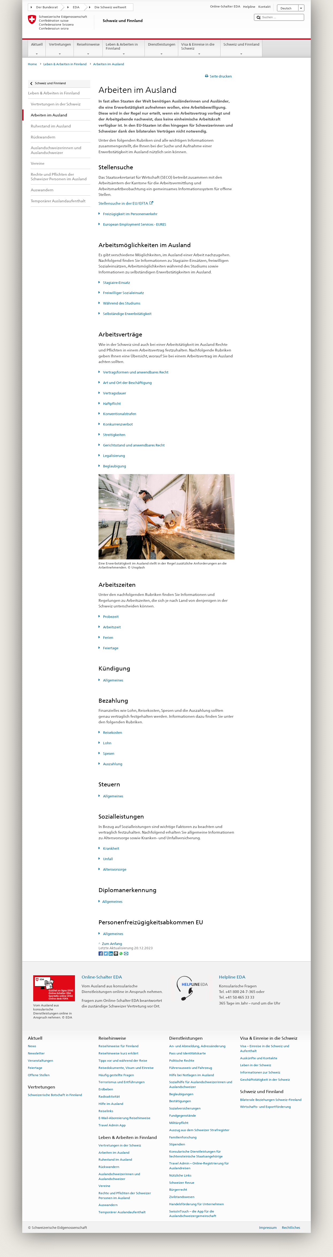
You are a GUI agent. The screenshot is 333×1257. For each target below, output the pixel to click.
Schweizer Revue (181, 1182)
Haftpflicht (111, 404)
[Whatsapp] (121, 953)
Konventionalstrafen (119, 414)
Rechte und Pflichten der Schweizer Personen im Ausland (125, 1195)
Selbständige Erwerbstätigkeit (127, 314)
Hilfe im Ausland (111, 1104)
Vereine (104, 1186)
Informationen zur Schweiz (260, 1072)
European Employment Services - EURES (134, 224)
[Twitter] (106, 953)
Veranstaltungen (40, 1060)
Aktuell (37, 49)
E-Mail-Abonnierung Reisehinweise (124, 1118)
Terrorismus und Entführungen (122, 1082)
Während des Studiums (121, 303)
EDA (76, 7)
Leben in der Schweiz (255, 1065)
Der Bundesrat (47, 7)
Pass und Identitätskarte (187, 1053)
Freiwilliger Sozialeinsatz (123, 293)
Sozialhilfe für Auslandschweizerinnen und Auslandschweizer (200, 1084)
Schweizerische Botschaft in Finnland (55, 1095)
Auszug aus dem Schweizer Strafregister (199, 1130)
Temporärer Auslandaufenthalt (122, 1212)
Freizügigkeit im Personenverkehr (129, 214)
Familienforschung (182, 1137)
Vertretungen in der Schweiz (120, 1145)
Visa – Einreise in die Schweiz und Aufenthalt (264, 1048)
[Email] (126, 953)
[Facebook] (101, 953)
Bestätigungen (180, 1101)
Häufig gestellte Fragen (116, 1075)
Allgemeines (112, 680)
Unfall (107, 859)
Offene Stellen (39, 1075)
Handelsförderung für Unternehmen (196, 1204)
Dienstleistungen (161, 49)
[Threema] (116, 953)
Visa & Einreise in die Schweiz (199, 49)
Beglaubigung (114, 466)
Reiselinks (106, 1111)
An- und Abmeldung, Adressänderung (197, 1046)
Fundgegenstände (182, 1115)
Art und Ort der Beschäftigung (127, 383)
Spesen (108, 754)
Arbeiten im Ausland (114, 1152)
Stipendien (177, 1144)
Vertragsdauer (114, 393)
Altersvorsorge (114, 869)
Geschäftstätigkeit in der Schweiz (265, 1080)
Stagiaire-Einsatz (116, 283)
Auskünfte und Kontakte (258, 1058)
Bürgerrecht (178, 1190)
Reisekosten (112, 733)
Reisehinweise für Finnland (118, 1046)
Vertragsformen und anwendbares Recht (135, 372)
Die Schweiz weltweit (110, 7)
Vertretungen (60, 49)
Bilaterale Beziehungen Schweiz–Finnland (270, 1099)
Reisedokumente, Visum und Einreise (126, 1068)
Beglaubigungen (181, 1094)
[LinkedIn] (111, 953)
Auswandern (108, 1205)
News (32, 1046)
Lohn (106, 743)
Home (32, 64)
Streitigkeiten (113, 435)
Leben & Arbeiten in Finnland (124, 49)
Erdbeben (106, 1089)
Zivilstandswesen (181, 1197)
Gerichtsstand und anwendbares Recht (133, 445)
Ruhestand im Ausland (115, 1159)
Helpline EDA (232, 977)
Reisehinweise (88, 49)
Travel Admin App (112, 1125)
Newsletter (36, 1053)
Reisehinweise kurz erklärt (118, 1053)
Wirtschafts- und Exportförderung (265, 1107)
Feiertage (110, 648)
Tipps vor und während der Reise (123, 1060)
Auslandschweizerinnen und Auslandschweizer (119, 1176)
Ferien (107, 638)
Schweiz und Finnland (241, 49)
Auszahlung (112, 764)
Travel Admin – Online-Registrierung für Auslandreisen (199, 1165)
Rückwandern (109, 1167)
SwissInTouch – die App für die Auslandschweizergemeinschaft (192, 1214)
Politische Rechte (181, 1060)
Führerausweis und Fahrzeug (190, 1068)
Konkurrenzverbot (117, 424)
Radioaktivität (109, 1096)
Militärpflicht (178, 1123)
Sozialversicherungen (184, 1108)
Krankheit (110, 848)
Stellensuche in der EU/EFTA (126, 203)
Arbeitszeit (111, 627)
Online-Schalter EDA (102, 977)
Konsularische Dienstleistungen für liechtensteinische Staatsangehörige (196, 1154)
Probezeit (110, 617)
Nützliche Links (180, 1175)
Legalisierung (113, 456)
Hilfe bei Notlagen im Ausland (191, 1075)
